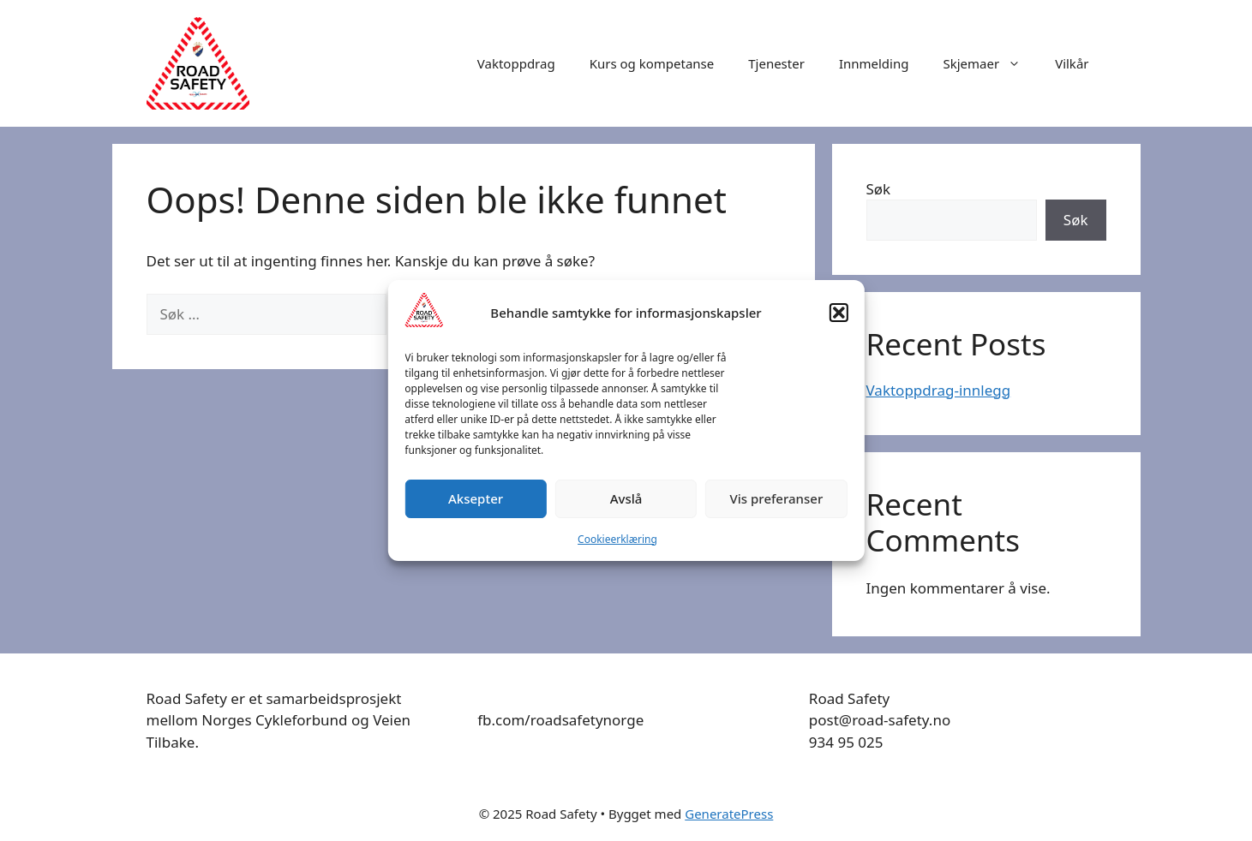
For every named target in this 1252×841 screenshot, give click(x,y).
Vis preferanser (777, 498)
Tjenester (776, 63)
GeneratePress (729, 813)
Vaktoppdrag (516, 63)
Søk (878, 189)
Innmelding (874, 63)
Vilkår (1071, 63)
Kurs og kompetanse (652, 63)
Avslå (626, 498)
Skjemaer (990, 63)
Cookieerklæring (617, 539)
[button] (839, 312)
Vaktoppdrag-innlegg (938, 390)
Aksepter (475, 498)
